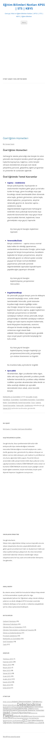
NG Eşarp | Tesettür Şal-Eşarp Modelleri (17, 429)
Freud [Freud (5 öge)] (5, 708)
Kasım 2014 (7, 682)
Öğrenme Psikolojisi (10, 624)
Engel (35, 397)
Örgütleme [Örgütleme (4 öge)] (18, 720)
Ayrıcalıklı (29, 397)
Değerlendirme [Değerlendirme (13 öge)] (29, 704)
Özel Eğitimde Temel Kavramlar (19, 402)
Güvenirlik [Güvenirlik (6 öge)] (15, 710)
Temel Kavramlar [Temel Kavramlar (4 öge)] (18, 718)
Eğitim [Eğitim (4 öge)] (41, 707)
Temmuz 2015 (8, 659)
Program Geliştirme (10, 636)
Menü (24, 22)
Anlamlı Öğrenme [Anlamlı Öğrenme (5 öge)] (19, 701)
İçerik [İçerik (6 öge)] (41, 722)
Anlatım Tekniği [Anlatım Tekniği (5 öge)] (31, 701)
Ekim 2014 (6, 685)
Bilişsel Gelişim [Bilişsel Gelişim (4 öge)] (7, 705)
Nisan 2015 (7, 667)
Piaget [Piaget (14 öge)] (8, 715)
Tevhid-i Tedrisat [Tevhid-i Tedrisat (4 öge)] (29, 718)
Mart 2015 (6, 670)
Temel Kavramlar (9, 405)
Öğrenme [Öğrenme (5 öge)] (39, 720)
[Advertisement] (24, 51)
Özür (33, 402)
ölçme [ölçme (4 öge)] (26, 723)
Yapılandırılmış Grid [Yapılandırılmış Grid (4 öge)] (9, 720)
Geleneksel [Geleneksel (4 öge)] (11, 708)
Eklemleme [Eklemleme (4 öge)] (16, 707)
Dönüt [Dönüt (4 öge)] (11, 707)
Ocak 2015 (6, 676)
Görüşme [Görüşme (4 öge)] (35, 708)
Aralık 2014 (7, 679)
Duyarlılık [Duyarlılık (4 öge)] (6, 707)
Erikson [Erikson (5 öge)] (28, 706)
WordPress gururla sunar (11, 737)
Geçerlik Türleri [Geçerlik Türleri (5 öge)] (26, 708)
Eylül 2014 (6, 688)
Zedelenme (28, 405)
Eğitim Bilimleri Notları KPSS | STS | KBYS (24, 6)
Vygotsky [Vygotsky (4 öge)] (36, 718)
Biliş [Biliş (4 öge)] (41, 702)
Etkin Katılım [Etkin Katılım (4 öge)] (35, 707)
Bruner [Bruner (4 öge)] (14, 705)
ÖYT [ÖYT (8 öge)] (24, 720)
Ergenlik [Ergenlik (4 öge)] (22, 707)
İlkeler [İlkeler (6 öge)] (31, 722)
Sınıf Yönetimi (8, 641)
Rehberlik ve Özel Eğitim (12, 397)
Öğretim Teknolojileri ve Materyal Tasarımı (18, 630)
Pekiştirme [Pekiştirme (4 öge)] (33, 713)
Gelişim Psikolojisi (9, 621)
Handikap (6, 400)
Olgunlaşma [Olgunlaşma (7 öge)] (23, 712)
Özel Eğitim (15, 400)
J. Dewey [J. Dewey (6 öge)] (13, 712)
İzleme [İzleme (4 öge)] (36, 723)
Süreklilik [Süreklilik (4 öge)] (42, 716)
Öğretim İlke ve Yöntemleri (12, 627)
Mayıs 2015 (7, 665)
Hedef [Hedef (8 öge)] (6, 712)
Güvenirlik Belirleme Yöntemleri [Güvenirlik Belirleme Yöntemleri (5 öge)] (32, 710)
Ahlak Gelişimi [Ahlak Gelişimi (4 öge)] (7, 702)
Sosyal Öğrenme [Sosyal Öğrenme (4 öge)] (33, 716)
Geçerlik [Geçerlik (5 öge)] (18, 708)
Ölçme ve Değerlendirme (12, 633)
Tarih (5, 644)
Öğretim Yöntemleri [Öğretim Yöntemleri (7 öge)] (13, 722)
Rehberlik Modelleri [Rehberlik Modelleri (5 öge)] (20, 716)
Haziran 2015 (8, 662)
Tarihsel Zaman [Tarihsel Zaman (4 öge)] (8, 718)
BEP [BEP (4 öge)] (38, 702)
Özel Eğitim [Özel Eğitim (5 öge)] (31, 720)
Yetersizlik (20, 405)
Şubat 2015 (7, 673)
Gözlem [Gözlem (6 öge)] (6, 710)
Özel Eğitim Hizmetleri (15, 138)
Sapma (38, 402)
